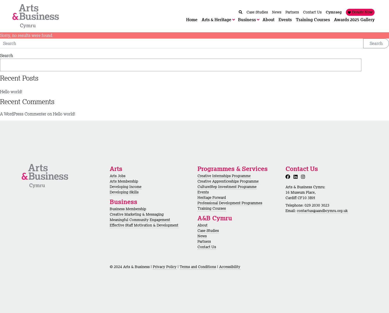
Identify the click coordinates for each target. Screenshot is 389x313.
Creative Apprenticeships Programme (228, 181)
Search (376, 43)
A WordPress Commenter (23, 114)
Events (203, 192)
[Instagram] (304, 177)
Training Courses (211, 208)
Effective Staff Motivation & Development (144, 225)
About (202, 225)
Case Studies (208, 230)
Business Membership (128, 209)
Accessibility (229, 266)
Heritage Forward (211, 197)
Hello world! (11, 92)
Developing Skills (124, 192)
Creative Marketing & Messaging (137, 214)
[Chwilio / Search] (240, 12)
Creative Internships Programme (224, 175)
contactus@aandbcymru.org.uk (322, 210)
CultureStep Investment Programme (227, 186)
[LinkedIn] (296, 177)
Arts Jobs (117, 175)
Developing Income (125, 186)
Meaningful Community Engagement (140, 219)
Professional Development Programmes (229, 203)
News (202, 236)
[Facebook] (288, 177)
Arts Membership (124, 181)
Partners (204, 241)
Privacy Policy (165, 266)
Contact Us (206, 246)
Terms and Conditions (198, 266)
